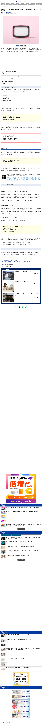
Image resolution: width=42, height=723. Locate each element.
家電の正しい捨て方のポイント (8, 81)
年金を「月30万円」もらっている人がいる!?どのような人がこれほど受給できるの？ (19, 541)
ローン (32, 4)
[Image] (21, 1)
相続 (12, 4)
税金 (17, 4)
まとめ (3, 83)
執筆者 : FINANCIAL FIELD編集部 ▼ (11, 71)
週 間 (11, 535)
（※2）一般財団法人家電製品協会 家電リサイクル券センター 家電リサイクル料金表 (16, 261)
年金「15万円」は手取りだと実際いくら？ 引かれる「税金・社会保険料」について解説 (20, 546)
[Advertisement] (21, 62)
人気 (3, 4)
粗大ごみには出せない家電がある (9, 79)
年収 (8, 4)
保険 (27, 4)
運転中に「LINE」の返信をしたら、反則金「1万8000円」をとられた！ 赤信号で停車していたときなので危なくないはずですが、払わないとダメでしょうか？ (23, 538)
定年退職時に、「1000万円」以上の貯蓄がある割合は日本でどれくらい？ (18, 555)
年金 (22, 4)
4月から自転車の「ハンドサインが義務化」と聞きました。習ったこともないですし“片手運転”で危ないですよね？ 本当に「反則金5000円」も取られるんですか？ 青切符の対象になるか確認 (23, 551)
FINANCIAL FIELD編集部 (7, 12)
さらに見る (21, 559)
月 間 (31, 535)
